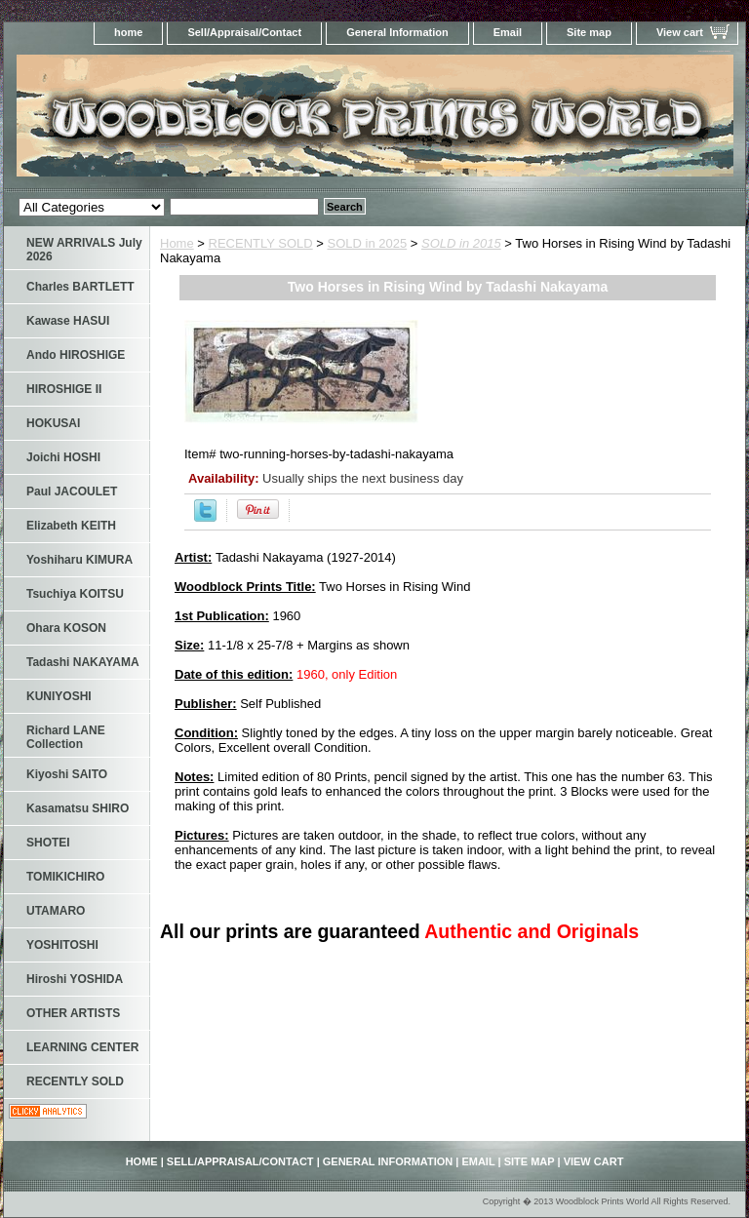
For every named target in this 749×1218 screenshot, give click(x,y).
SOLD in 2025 (368, 243)
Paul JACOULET (71, 491)
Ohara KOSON (66, 628)
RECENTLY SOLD (261, 243)
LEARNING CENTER (82, 1047)
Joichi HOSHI (63, 457)
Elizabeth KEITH (71, 525)
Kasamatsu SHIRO (77, 808)
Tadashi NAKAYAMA (82, 662)
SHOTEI (48, 842)
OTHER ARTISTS (73, 1013)
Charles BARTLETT (80, 287)
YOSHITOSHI (62, 945)
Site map (589, 32)
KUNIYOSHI (59, 696)
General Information (397, 32)
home (128, 32)
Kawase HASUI (67, 321)
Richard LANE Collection (65, 737)
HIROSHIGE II (63, 389)
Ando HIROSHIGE (75, 355)
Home (177, 243)
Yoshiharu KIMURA (79, 560)
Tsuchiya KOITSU (75, 594)
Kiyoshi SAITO (66, 774)
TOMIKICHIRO (65, 877)
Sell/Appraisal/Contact (244, 32)
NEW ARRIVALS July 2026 (84, 249)
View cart (679, 32)
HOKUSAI (53, 423)
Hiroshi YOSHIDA (74, 979)
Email (507, 32)
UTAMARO (55, 911)
